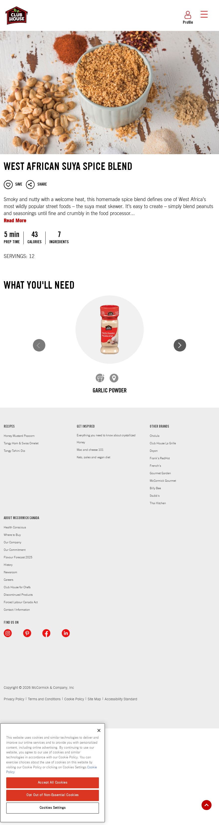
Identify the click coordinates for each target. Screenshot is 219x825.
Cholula (154, 532)
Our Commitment (14, 646)
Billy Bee (155, 584)
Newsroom (10, 668)
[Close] (98, 730)
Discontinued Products (18, 691)
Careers (8, 676)
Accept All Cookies (53, 782)
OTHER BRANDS (159, 523)
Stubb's (154, 591)
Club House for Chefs (17, 683)
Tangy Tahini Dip (14, 547)
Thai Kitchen (158, 599)
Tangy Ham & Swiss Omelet (21, 539)
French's (155, 562)
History (8, 661)
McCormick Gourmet (163, 577)
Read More (15, 220)
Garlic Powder (58, 391)
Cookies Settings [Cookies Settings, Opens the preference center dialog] (53, 808)
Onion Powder (160, 391)
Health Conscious (15, 623)
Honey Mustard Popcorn (19, 532)
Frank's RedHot (160, 554)
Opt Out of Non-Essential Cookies (52, 795)
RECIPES (9, 523)
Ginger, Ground (161, 491)
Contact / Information (17, 706)
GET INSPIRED (86, 523)
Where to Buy (12, 631)
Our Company (12, 638)
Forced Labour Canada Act (21, 698)
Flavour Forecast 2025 (18, 653)
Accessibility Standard (121, 796)
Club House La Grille (163, 539)
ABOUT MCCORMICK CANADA (21, 614)
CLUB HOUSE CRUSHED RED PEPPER (58, 495)
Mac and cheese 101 (90, 546)
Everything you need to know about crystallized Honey (106, 535)
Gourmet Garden (160, 569)
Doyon (154, 547)
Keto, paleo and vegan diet (93, 553)
